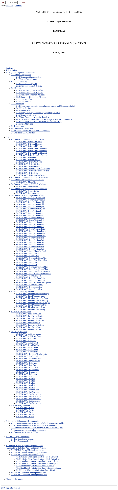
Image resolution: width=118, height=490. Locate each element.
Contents (9, 5)
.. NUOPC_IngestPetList (28, 361)
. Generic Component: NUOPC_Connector (29, 189)
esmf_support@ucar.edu (10, 488)
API (8, 137)
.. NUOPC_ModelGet (26, 182)
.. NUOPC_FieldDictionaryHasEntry (32, 300)
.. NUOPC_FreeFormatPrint (28, 329)
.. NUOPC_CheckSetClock (28, 345)
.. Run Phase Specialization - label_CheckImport (37, 463)
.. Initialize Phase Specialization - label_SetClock (37, 457)
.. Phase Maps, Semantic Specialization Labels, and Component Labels (45, 106)
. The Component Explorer (22, 441)
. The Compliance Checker (22, 439)
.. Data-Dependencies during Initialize (32, 117)
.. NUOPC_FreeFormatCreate (29, 316)
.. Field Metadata (24, 101)
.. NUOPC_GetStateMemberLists (31, 354)
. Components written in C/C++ (24, 432)
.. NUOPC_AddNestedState (28, 336)
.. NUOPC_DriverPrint (27, 173)
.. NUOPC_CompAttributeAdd (30, 202)
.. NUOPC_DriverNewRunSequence (32, 171)
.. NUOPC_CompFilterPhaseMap (31, 258)
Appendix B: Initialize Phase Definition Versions (26, 448)
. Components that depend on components (28, 430)
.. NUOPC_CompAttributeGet (29, 211)
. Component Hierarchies (22, 128)
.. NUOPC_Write (25, 408)
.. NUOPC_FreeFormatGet (28, 323)
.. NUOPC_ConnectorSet (27, 193)
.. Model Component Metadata (29, 92)
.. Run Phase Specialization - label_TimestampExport (38, 468)
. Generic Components (21, 75)
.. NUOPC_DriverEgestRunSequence (32, 155)
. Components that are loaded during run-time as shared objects (37, 428)
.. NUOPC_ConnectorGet (27, 191)
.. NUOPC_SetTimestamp (28, 394)
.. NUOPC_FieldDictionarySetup (30, 307)
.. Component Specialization (28, 77)
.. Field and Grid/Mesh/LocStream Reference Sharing (39, 122)
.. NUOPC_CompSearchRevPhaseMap (33, 271)
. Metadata (16, 88)
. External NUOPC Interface (23, 133)
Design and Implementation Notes (20, 72)
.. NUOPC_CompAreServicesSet (30, 198)
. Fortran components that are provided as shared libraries (35, 425)
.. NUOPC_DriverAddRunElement (31, 148)
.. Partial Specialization (26, 79)
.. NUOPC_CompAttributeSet (30, 238)
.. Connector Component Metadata (31, 97)
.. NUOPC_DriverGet (26, 157)
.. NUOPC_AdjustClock (27, 343)
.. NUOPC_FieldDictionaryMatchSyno (33, 303)
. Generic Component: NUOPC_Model (27, 180)
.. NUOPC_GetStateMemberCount (31, 356)
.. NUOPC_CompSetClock (28, 276)
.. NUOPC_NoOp (25, 376)
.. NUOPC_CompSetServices (29, 285)
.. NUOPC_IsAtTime (26, 363)
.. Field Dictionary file (26, 84)
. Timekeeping (17, 126)
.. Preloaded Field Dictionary (29, 86)
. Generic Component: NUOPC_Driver (27, 139)
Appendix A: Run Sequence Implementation (24, 446)
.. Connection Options (26, 115)
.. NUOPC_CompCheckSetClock (31, 251)
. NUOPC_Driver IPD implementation (27, 450)
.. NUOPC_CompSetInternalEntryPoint (33, 282)
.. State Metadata (24, 99)
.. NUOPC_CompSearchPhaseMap (32, 267)
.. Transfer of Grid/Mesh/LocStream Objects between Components (44, 119)
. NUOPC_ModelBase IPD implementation (29, 452)
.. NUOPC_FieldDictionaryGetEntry (32, 298)
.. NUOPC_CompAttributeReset (31, 233)
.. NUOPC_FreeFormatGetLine (30, 325)
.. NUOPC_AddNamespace (28, 334)
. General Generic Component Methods (27, 195)
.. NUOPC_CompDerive (27, 253)
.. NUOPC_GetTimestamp (28, 358)
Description (11, 70)
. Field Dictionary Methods (22, 291)
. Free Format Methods (21, 311)
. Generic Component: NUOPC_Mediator (28, 184)
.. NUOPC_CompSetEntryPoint (30, 278)
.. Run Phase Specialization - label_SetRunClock (37, 461)
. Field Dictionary (19, 81)
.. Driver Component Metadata (29, 90)
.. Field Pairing (23, 108)
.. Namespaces (23, 110)
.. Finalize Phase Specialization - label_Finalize (36, 470)
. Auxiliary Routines (20, 405)
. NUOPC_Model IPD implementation (27, 455)
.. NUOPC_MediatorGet (27, 186)
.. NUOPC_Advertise (26, 338)
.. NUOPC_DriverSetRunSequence (32, 175)
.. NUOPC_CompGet (26, 262)
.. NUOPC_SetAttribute (27, 390)
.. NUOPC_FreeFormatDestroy (30, 320)
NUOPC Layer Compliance (17, 437)
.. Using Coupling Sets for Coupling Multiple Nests (38, 113)
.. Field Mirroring (24, 124)
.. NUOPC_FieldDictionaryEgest (30, 296)
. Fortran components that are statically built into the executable (37, 423)
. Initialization (17, 104)
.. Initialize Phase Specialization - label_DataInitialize (39, 459)
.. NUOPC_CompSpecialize (29, 287)
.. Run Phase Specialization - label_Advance (35, 466)
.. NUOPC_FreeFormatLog (28, 327)
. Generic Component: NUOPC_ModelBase (29, 177)
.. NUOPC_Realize (25, 379)
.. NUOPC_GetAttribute (27, 347)
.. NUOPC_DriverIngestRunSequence (33, 168)
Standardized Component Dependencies (22, 421)
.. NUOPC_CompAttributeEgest (30, 206)
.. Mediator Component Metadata (30, 95)
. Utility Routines (19, 332)
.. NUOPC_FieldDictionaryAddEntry (32, 294)
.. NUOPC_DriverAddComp (29, 142)
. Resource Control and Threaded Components (30, 130)
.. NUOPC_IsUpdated (26, 372)
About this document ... (15, 479)
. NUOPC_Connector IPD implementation (29, 475)
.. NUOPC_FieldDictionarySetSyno (31, 305)
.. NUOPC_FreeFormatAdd (28, 314)
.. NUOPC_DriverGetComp (28, 160)
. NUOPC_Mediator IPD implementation (28, 472)
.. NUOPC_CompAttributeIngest (31, 229)
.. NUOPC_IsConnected (27, 367)
